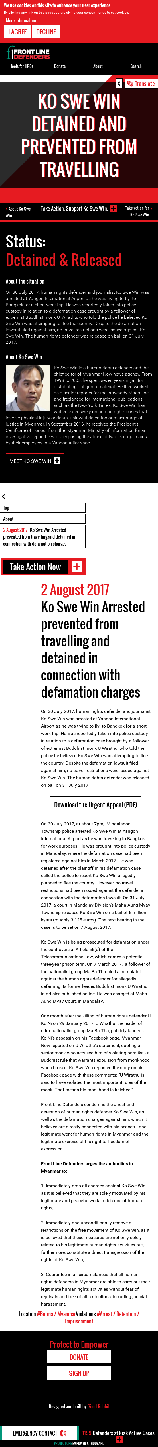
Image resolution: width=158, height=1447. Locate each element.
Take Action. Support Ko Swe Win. (74, 208)
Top (6, 507)
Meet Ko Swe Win (30, 461)
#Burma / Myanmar (56, 1314)
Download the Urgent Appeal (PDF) (95, 804)
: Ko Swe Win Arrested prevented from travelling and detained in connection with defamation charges (39, 536)
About (8, 518)
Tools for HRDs (22, 66)
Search (136, 66)
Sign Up (79, 1373)
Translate (145, 83)
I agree (17, 31)
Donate (60, 66)
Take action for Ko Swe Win (137, 211)
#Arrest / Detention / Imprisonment (102, 1317)
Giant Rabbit (99, 1406)
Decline (46, 31)
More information (21, 20)
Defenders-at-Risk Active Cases (118, 1433)
